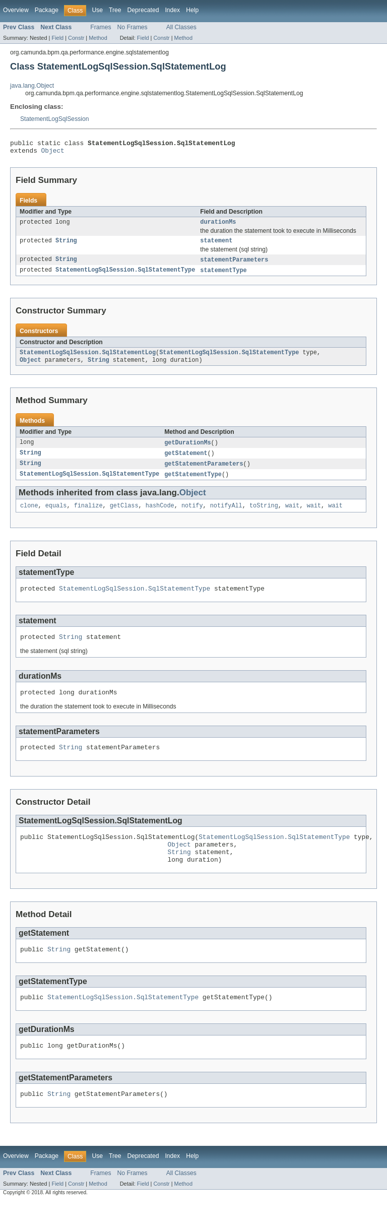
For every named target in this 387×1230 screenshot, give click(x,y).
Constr (76, 38)
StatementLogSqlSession (54, 118)
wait (292, 516)
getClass (124, 516)
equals (56, 516)
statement (216, 245)
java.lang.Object (32, 85)
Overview (16, 10)
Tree (115, 10)
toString (263, 516)
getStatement (185, 462)
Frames (100, 27)
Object (52, 153)
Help (192, 10)
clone (29, 516)
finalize (88, 516)
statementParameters (234, 265)
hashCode (160, 516)
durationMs (218, 226)
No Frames (132, 27)
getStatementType (193, 484)
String (66, 245)
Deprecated (143, 10)
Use (97, 10)
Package (46, 10)
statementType (223, 276)
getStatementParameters (203, 473)
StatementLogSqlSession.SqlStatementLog (88, 359)
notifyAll (226, 516)
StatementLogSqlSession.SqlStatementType (125, 276)
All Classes (181, 27)
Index (172, 10)
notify (192, 516)
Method (98, 38)
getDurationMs (187, 450)
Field (57, 38)
